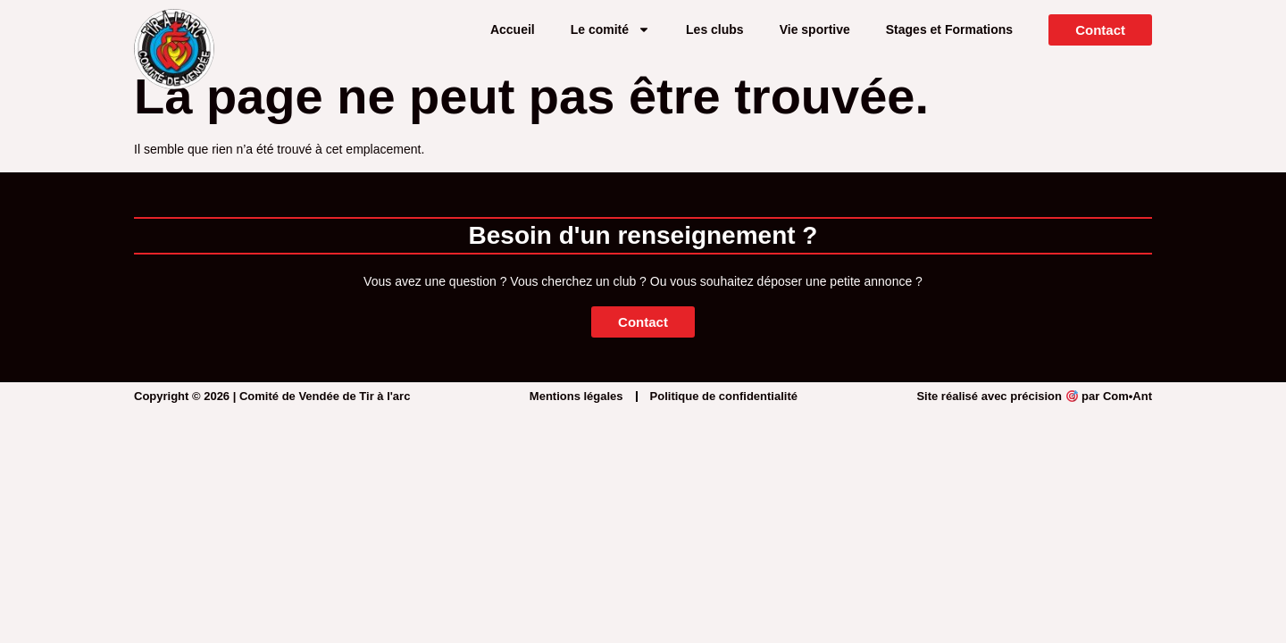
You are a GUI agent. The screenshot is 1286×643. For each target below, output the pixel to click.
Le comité (610, 29)
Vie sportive (815, 29)
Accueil (512, 29)
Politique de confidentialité (723, 396)
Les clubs (715, 29)
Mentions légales (576, 396)
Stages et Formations (949, 29)
